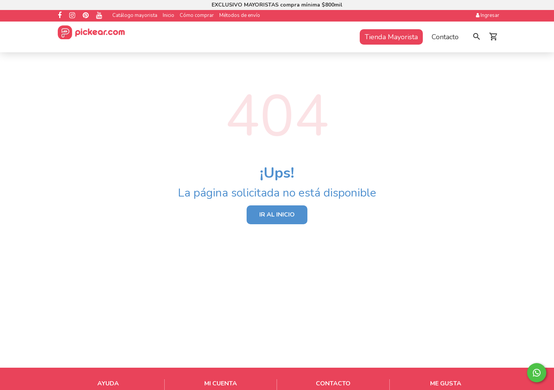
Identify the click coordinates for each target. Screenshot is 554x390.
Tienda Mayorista (391, 37)
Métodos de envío (239, 15)
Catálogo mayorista (134, 15)
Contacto (445, 37)
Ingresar (487, 15)
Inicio (168, 15)
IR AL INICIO (277, 214)
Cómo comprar (197, 15)
